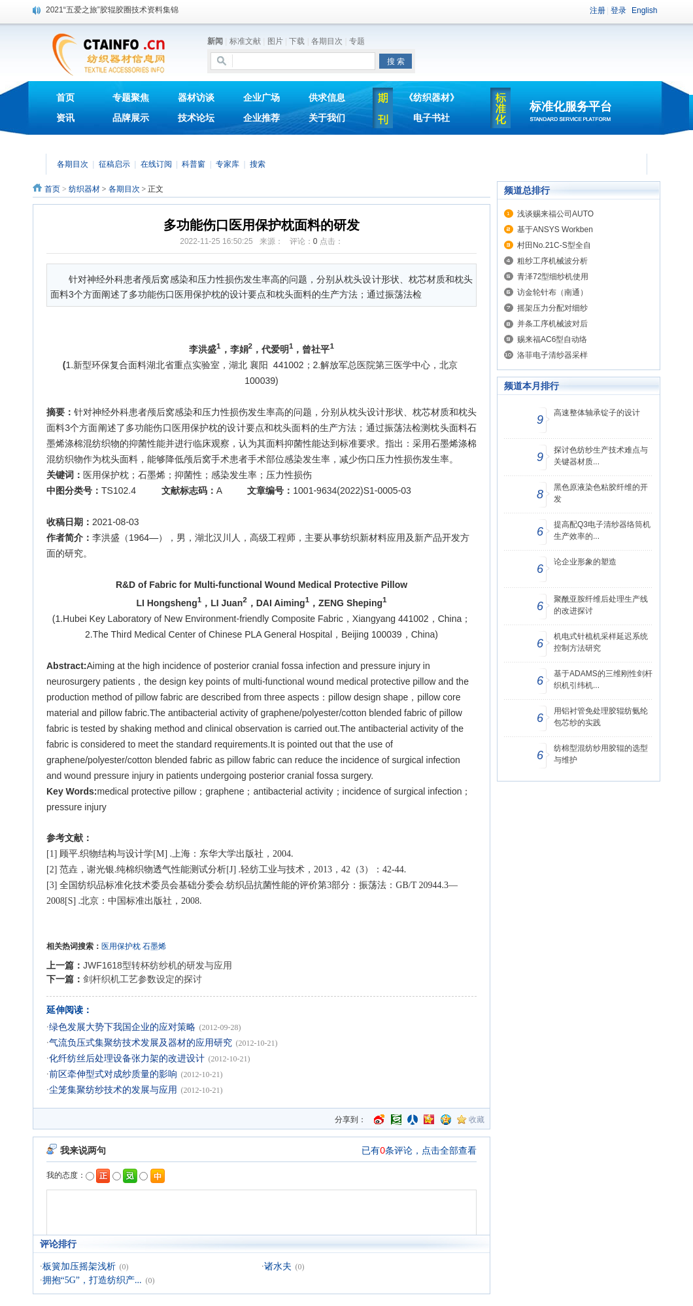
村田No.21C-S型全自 (554, 245)
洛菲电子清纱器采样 (552, 355)
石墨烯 (154, 946)
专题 (357, 41)
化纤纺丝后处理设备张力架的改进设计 (127, 1058)
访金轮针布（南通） (552, 292)
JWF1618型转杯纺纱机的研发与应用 (157, 965)
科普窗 (193, 164)
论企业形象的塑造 (585, 561)
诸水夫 (278, 1266)
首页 (52, 189)
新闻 (215, 41)
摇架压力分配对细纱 (552, 308)
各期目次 (327, 41)
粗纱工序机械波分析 (552, 261)
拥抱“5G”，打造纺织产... (92, 1280)
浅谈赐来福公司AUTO (555, 213)
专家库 (227, 164)
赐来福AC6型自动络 (552, 339)
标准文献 (245, 41)
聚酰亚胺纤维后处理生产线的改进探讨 (601, 604)
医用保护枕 (121, 946)
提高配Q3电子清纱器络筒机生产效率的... (602, 530)
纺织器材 (84, 189)
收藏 (476, 1119)
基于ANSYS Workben (555, 229)
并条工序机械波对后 (552, 323)
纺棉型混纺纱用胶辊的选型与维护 (601, 754)
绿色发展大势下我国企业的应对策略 (122, 1027)
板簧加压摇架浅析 (79, 1266)
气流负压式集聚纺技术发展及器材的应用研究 (140, 1043)
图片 (275, 41)
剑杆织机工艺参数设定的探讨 (142, 979)
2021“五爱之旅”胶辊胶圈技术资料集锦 (112, 9)
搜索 (257, 164)
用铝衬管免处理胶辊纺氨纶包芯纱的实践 (601, 716)
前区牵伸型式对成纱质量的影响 (113, 1074)
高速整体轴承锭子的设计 (597, 412)
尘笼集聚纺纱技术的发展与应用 (113, 1090)
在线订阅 (156, 164)
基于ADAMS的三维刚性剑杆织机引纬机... (603, 679)
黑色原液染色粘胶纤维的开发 (601, 493)
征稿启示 (114, 164)
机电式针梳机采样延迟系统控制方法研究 (601, 642)
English (644, 10)
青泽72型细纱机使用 (552, 276)
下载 (297, 41)
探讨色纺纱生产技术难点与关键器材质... (601, 455)
